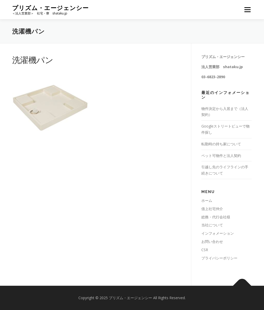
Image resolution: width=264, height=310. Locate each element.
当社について (212, 224)
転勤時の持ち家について (221, 143)
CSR (204, 249)
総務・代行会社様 (215, 216)
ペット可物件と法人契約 (221, 155)
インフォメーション (217, 233)
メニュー (247, 9)
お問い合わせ (212, 241)
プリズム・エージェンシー (50, 7)
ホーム (206, 200)
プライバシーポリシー (219, 258)
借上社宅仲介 (212, 208)
